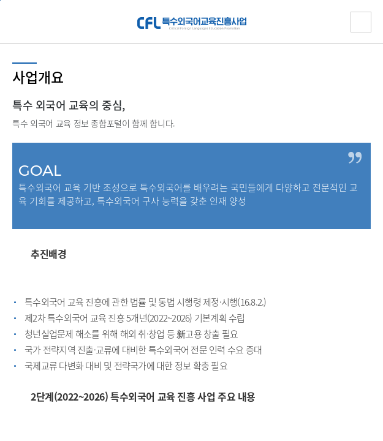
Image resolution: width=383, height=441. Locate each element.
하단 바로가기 (0, 0)
